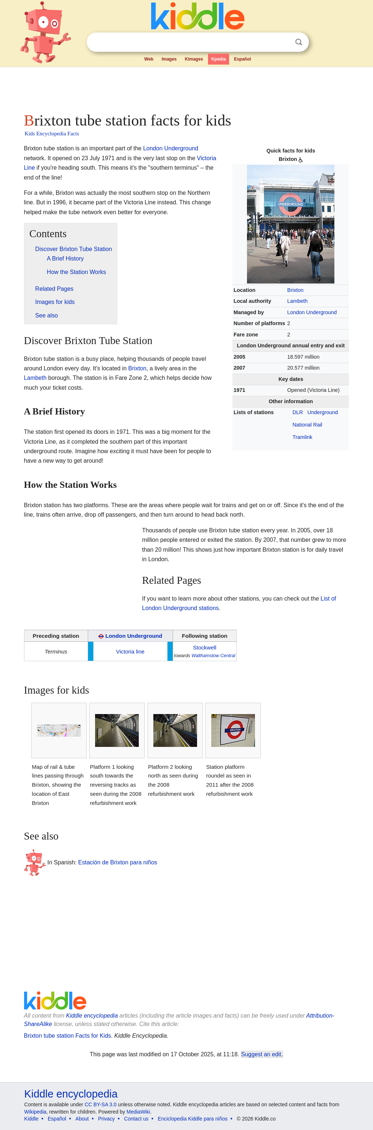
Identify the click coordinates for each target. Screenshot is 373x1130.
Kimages (194, 59)
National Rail (307, 425)
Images (169, 59)
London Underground (312, 312)
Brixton (295, 290)
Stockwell (204, 647)
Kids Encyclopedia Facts (52, 133)
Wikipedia (35, 1112)
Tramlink (302, 437)
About (82, 1119)
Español (242, 59)
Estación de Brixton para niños (117, 862)
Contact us (136, 1119)
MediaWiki (138, 1112)
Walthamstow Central (213, 655)
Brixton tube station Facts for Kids (67, 1036)
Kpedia (218, 59)
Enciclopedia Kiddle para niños (192, 1119)
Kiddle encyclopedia (92, 1016)
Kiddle (31, 1119)
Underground (322, 412)
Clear (284, 42)
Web (148, 59)
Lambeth (297, 301)
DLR (297, 412)
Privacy (106, 1119)
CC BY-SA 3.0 (100, 1104)
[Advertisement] (186, 88)
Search (298, 42)
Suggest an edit (261, 1054)
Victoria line (130, 651)
